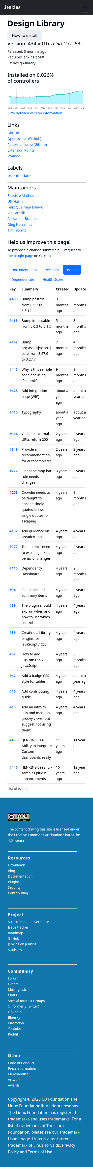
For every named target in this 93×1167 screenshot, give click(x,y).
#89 (12, 605)
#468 (13, 320)
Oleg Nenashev (19, 224)
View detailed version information (34, 113)
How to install (24, 35)
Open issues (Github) (24, 138)
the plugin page (20, 255)
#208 (13, 492)
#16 (12, 691)
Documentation (24, 269)
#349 (13, 449)
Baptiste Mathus (20, 195)
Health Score (52, 279)
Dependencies (22, 279)
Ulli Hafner (16, 201)
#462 (13, 342)
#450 (13, 740)
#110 (13, 568)
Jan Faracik (16, 212)
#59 (12, 632)
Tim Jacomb (17, 230)
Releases (52, 269)
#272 (13, 470)
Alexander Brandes (22, 218)
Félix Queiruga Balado (25, 207)
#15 (12, 707)
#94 (12, 589)
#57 (12, 654)
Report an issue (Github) (27, 144)
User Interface (19, 175)
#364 (13, 433)
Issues (72, 269)
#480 (13, 299)
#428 (13, 390)
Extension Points (20, 150)
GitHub (13, 132)
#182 (13, 531)
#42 (12, 675)
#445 (13, 369)
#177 (13, 546)
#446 (13, 767)
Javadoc (13, 156)
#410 (13, 412)
